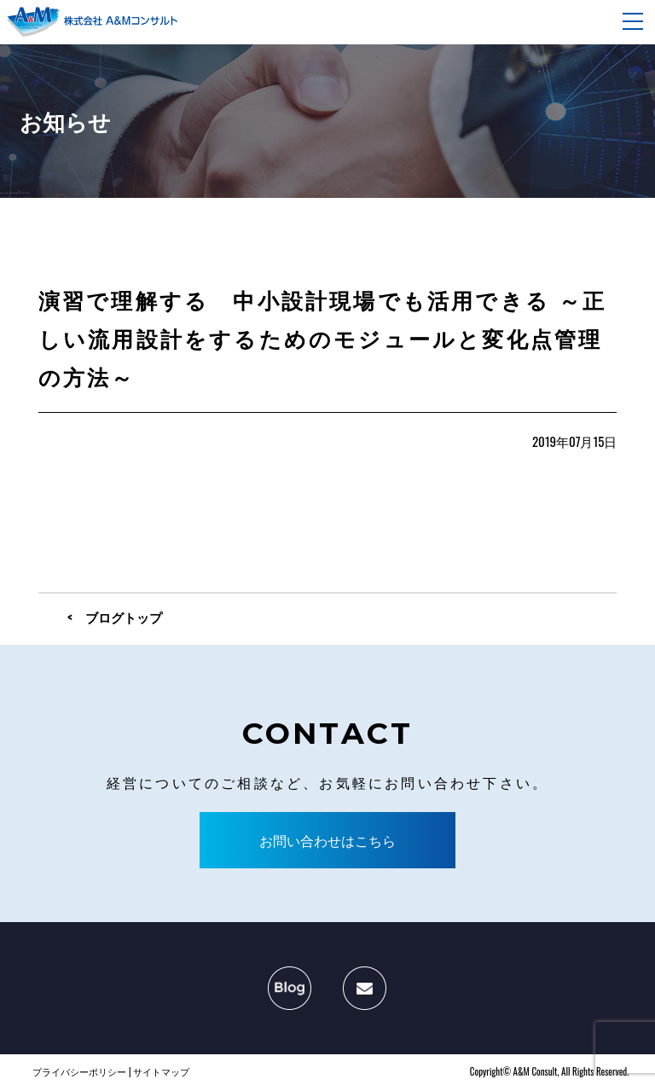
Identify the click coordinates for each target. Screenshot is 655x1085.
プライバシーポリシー (79, 1071)
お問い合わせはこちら (327, 840)
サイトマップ (161, 1071)
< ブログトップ (114, 616)
